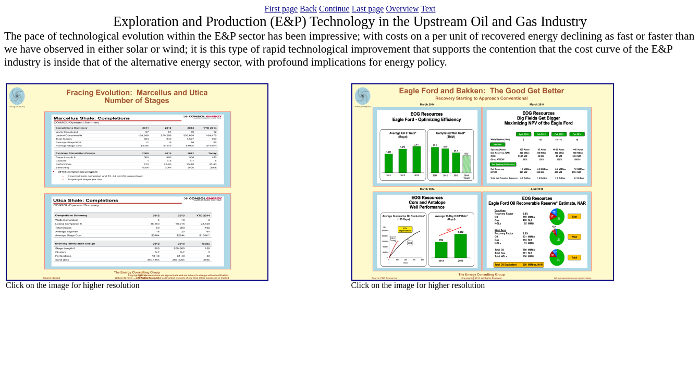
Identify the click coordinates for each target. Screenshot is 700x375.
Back (308, 8)
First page (281, 8)
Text (428, 8)
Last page (368, 8)
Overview (402, 8)
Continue (334, 8)
